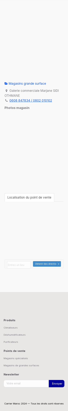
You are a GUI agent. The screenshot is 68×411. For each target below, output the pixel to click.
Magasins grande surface (25, 83)
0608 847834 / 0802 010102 (30, 100)
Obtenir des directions (45, 263)
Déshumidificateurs (15, 334)
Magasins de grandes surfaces (21, 365)
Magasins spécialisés (16, 358)
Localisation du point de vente (29, 197)
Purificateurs (11, 341)
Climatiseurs (11, 327)
